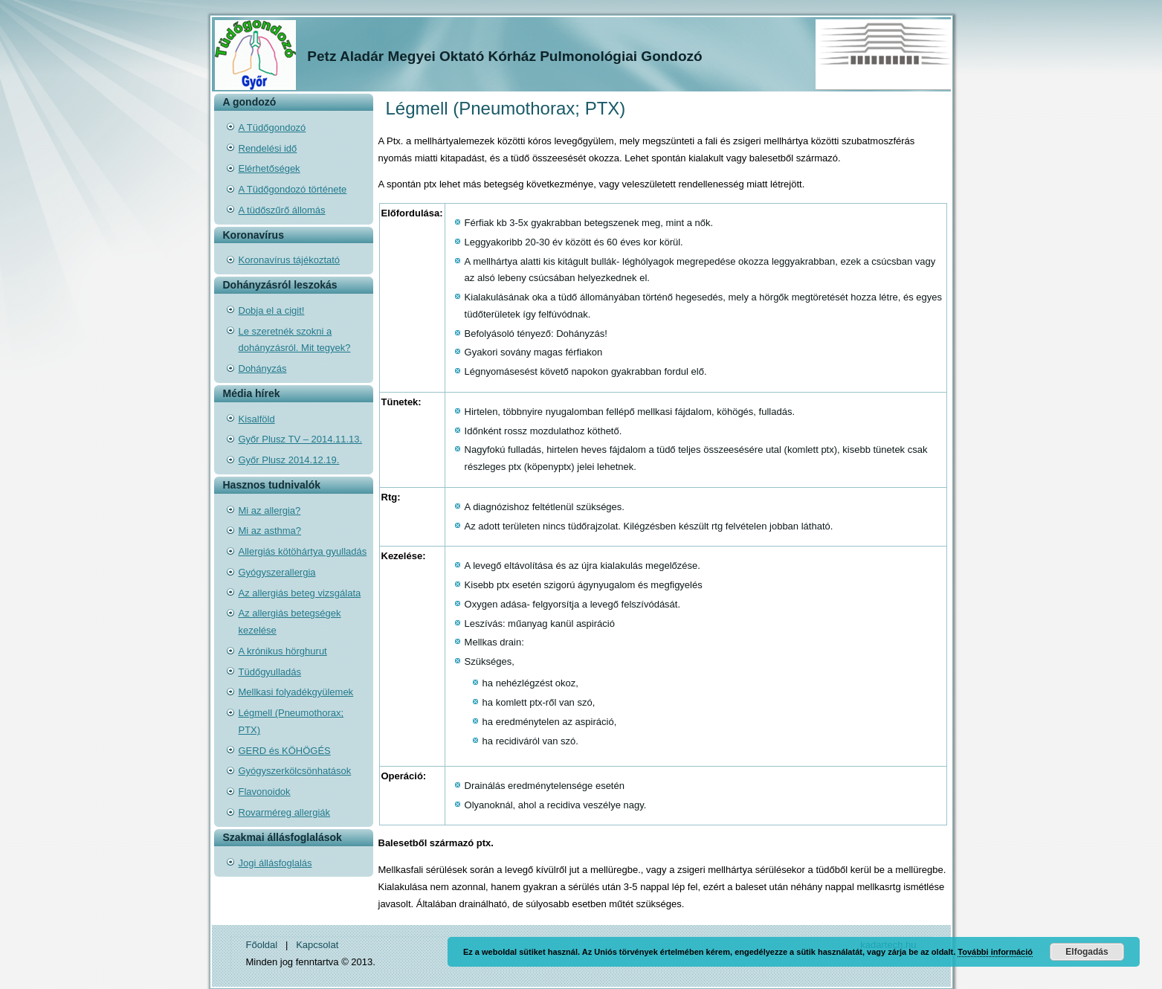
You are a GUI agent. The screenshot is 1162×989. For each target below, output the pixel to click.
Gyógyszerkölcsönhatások (295, 770)
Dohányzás (263, 368)
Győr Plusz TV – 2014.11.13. (301, 439)
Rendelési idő (268, 148)
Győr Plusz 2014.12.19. (289, 459)
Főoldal (262, 944)
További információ (995, 951)
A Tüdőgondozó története (293, 189)
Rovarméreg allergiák (285, 812)
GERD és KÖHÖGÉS (285, 750)
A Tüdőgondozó (272, 127)
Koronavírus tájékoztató (289, 259)
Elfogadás (1086, 952)
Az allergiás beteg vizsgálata (300, 593)
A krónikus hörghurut (283, 651)
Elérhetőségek (269, 168)
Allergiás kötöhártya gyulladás (303, 551)
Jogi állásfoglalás (275, 863)
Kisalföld (257, 419)
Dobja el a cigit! (272, 310)
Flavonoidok (265, 791)
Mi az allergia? (270, 510)
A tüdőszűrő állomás (282, 210)
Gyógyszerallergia (277, 572)
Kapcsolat (317, 944)
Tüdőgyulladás (270, 671)
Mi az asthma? (270, 530)
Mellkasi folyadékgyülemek (296, 692)
